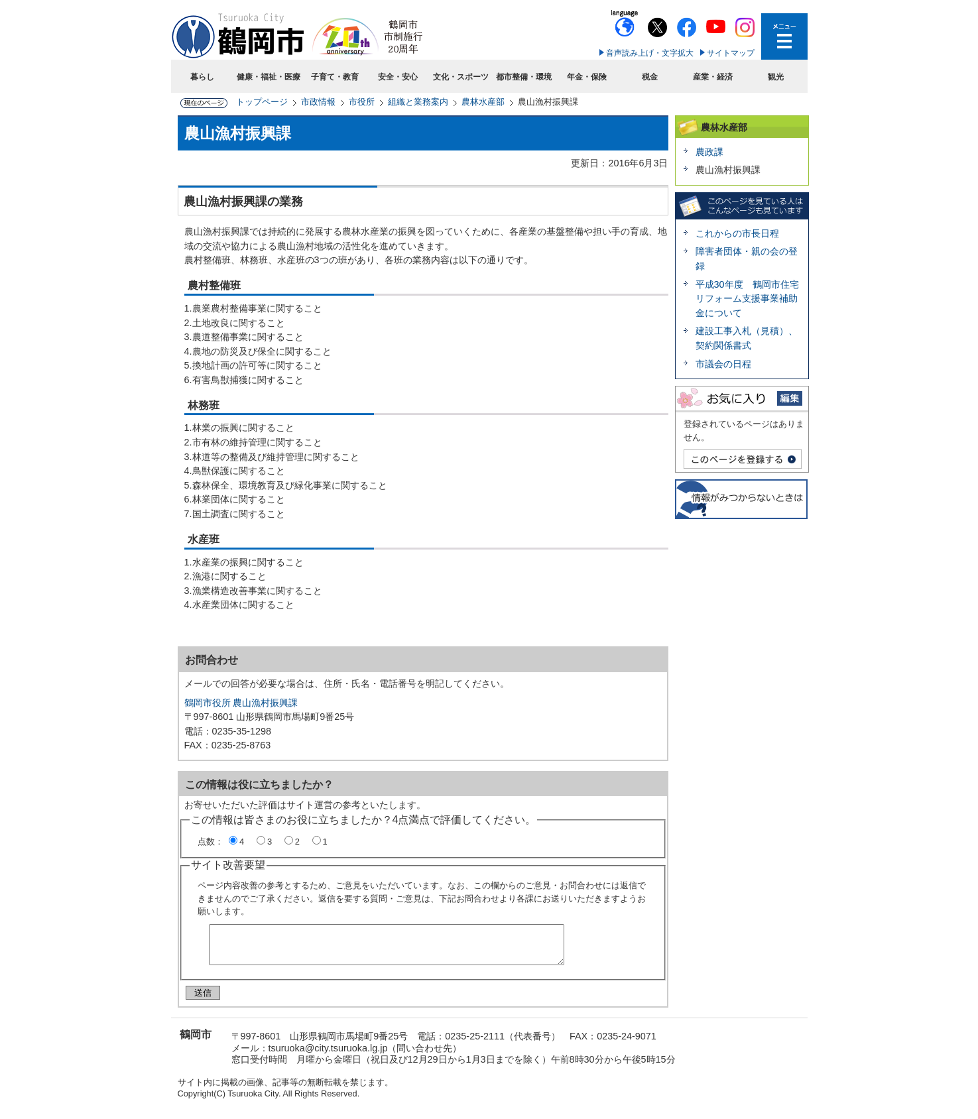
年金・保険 (587, 77)
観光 (776, 77)
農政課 (709, 152)
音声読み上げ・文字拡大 (650, 53)
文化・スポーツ (461, 77)
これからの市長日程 (737, 233)
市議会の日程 (723, 364)
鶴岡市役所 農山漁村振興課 (241, 702)
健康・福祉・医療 (268, 77)
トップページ (262, 102)
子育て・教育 (335, 77)
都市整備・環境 (524, 77)
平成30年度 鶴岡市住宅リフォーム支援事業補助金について (747, 298)
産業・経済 (713, 77)
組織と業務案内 (418, 102)
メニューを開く (784, 36)
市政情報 (318, 102)
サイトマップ (731, 53)
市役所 (362, 102)
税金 (650, 77)
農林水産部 (483, 102)
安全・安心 (398, 77)
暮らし (202, 77)
